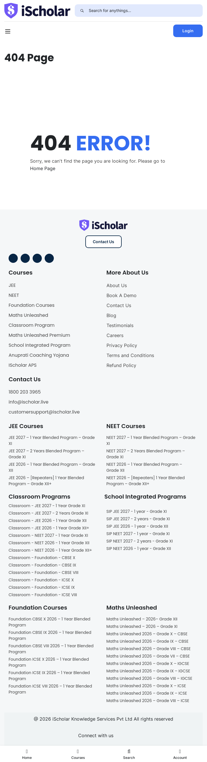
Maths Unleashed (28, 315)
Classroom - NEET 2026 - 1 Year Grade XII (49, 543)
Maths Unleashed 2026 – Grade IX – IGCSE (148, 671)
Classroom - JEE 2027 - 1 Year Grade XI (47, 506)
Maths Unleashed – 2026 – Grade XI (142, 626)
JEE (12, 285)
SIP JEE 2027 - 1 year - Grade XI (137, 511)
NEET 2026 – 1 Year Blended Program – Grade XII (144, 467)
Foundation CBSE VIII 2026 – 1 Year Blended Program (51, 649)
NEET (14, 295)
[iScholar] (37, 10)
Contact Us (103, 241)
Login (188, 30)
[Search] (82, 10)
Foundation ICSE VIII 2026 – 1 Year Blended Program (50, 689)
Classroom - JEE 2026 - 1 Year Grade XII (47, 520)
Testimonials (120, 325)
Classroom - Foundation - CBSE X (42, 558)
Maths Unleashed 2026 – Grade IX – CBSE (148, 641)
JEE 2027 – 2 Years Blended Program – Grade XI (46, 454)
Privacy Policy (122, 345)
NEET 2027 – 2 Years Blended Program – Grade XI (146, 454)
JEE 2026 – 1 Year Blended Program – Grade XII (52, 467)
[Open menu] (8, 32)
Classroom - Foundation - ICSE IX (42, 587)
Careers (115, 335)
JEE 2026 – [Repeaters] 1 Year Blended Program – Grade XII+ (46, 481)
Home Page (42, 168)
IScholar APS (23, 365)
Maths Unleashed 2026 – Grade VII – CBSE (148, 656)
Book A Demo (122, 295)
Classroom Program (32, 325)
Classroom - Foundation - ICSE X (41, 580)
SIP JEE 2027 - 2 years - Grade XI (138, 519)
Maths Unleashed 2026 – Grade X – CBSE (147, 634)
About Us (117, 285)
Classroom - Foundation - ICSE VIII (43, 595)
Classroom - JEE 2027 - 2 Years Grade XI (48, 513)
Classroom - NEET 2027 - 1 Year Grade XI (48, 535)
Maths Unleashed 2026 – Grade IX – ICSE (147, 693)
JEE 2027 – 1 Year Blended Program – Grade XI (52, 440)
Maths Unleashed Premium (39, 335)
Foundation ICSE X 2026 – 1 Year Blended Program (49, 662)
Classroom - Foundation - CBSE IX (42, 565)
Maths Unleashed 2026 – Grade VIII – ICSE (148, 700)
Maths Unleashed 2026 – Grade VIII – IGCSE (149, 678)
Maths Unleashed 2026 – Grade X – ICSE (146, 686)
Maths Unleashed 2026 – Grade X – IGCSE (148, 663)
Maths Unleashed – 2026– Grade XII (142, 619)
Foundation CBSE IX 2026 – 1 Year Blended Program (50, 635)
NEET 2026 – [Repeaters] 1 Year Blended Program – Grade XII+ (146, 481)
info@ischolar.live (28, 402)
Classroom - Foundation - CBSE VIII (43, 572)
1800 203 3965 (25, 392)
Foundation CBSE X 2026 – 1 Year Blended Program (49, 622)
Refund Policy (121, 365)
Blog (111, 315)
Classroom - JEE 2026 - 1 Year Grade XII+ (49, 528)
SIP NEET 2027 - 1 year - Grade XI (138, 534)
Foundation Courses (31, 305)
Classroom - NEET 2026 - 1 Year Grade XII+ (50, 550)
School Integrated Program (39, 345)
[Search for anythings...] (146, 10)
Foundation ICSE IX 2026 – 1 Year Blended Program (49, 676)
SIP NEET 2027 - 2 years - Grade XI (140, 541)
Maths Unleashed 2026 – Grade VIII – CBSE (149, 649)
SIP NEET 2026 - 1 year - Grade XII (139, 548)
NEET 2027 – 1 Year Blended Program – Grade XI (151, 440)
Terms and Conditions (130, 355)
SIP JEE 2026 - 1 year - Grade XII (137, 526)
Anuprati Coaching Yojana (39, 355)
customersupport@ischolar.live (44, 412)
